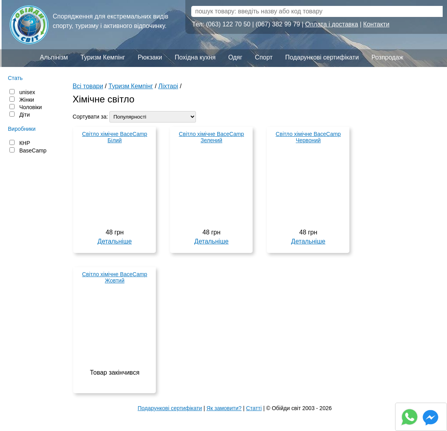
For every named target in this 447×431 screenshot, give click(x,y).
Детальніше (115, 241)
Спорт (264, 57)
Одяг (235, 57)
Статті (254, 408)
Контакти (376, 24)
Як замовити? (224, 408)
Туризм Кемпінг (103, 57)
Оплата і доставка (331, 24)
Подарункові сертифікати (322, 57)
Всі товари (87, 86)
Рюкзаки (150, 57)
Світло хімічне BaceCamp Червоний (308, 137)
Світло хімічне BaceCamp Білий (115, 137)
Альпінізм (54, 57)
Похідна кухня (195, 57)
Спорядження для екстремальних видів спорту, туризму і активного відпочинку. (110, 21)
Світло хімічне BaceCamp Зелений (211, 137)
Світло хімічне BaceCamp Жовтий (115, 277)
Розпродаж (387, 57)
